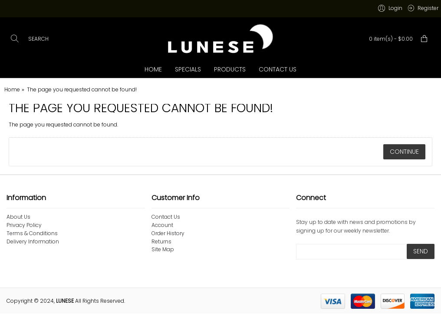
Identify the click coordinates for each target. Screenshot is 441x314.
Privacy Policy (24, 225)
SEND (420, 251)
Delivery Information (33, 241)
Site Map (162, 249)
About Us (18, 217)
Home (12, 89)
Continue (404, 151)
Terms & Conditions (32, 233)
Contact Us (165, 217)
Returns (161, 241)
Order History (167, 233)
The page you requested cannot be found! (82, 89)
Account (162, 225)
